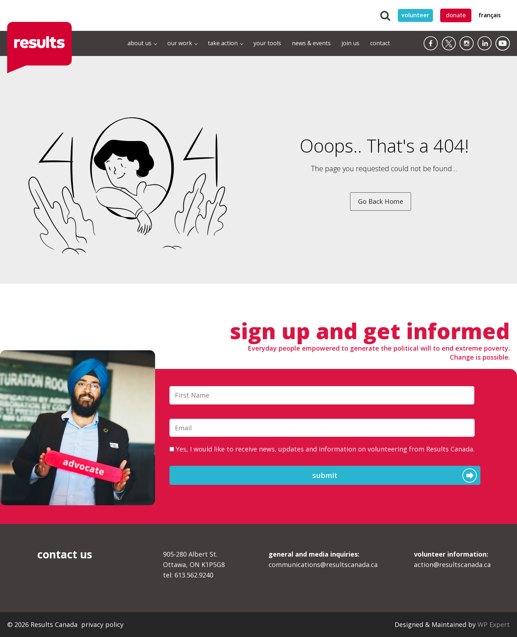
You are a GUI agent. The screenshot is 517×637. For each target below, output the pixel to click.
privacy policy (102, 624)
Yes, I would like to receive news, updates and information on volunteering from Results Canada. (325, 449)
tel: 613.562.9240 (188, 575)
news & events (311, 43)
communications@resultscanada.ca (323, 559)
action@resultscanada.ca (452, 559)
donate (456, 15)
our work (179, 43)
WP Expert (494, 624)
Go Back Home (380, 201)
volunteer (415, 15)
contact (380, 43)
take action (223, 43)
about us (139, 43)
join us (350, 43)
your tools (267, 43)
